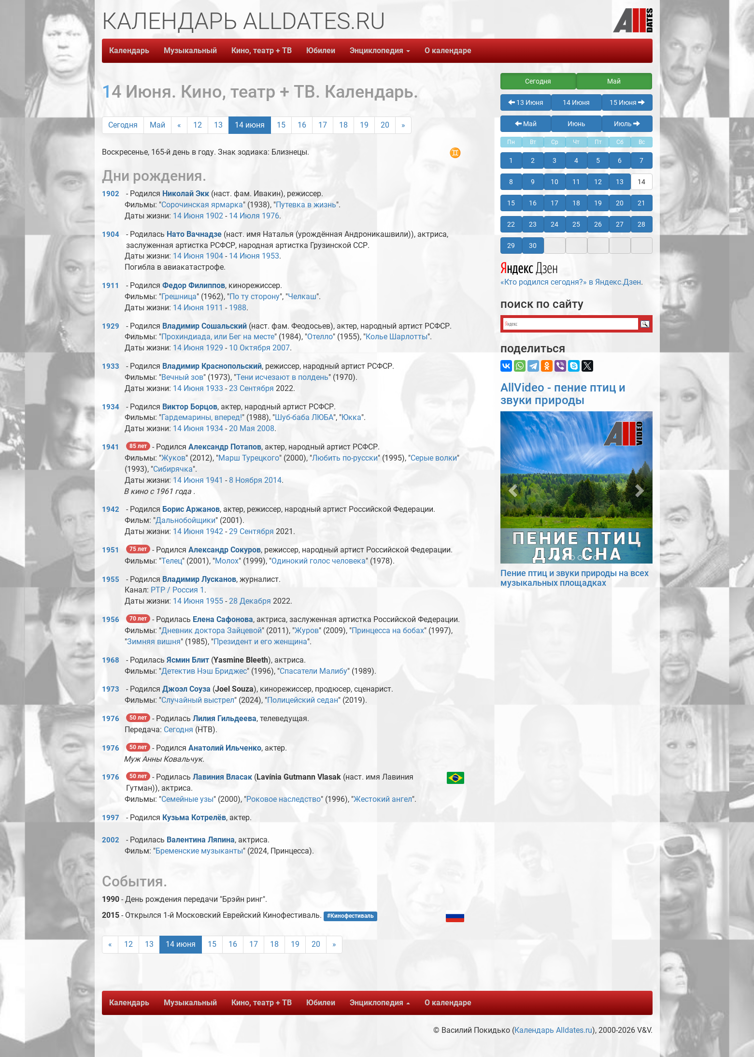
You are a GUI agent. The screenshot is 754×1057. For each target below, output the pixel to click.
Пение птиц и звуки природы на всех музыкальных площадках (574, 578)
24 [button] (554, 224)
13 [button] (620, 182)
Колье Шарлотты (396, 336)
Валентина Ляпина (201, 839)
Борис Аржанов (191, 509)
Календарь (129, 50)
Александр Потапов (224, 446)
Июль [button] (627, 124)
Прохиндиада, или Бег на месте (217, 336)
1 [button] (511, 160)
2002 (110, 840)
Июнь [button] (576, 124)
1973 (110, 689)
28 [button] (641, 224)
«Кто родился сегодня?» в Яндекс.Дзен (570, 273)
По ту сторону (254, 296)
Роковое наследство (283, 799)
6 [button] (620, 160)
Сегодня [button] (538, 81)
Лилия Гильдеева (224, 718)
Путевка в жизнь (306, 204)
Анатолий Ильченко (224, 748)
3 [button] (554, 160)
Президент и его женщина (260, 641)
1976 (270, 215)
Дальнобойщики (185, 520)
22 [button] (511, 224)
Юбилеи (320, 50)
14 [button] (641, 182)
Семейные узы (187, 799)
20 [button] (620, 203)
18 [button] (576, 203)
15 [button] (511, 203)
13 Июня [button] (525, 102)
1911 (110, 285)
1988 (237, 307)
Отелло (320, 336)
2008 (265, 428)
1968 (110, 660)
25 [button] (576, 224)
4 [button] (576, 160)
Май (157, 125)
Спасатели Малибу (313, 671)
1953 (270, 256)
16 (302, 125)
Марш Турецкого (248, 458)
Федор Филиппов (193, 285)
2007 (281, 347)
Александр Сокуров (224, 549)
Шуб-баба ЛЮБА (304, 417)
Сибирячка (173, 469)
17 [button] (554, 203)
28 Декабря (250, 601)
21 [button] (641, 203)
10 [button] (554, 182)
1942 (110, 509)
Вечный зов (182, 377)
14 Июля (244, 215)
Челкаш (302, 296)
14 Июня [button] (576, 102)
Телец (171, 560)
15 (281, 125)
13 (218, 125)
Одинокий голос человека (318, 560)
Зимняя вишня (154, 641)
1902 (110, 193)
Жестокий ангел (383, 799)
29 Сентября (251, 531)
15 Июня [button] (627, 102)
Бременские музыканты (199, 850)
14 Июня (188, 215)
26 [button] (598, 224)
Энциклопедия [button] (380, 50)
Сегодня (123, 125)
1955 (110, 579)
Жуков (173, 458)
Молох (227, 560)
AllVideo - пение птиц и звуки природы (563, 394)
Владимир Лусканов (199, 579)
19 (364, 125)
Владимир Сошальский (204, 326)
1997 (110, 817)
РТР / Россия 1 (177, 589)
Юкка (351, 417)
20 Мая (242, 428)
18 (343, 125)
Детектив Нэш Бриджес (204, 671)
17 (322, 125)
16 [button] (533, 203)
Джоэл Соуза (186, 689)
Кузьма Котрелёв (194, 817)
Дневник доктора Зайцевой (211, 630)
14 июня (250, 125)
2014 (273, 480)
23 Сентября (251, 388)
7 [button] (641, 160)
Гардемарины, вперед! (201, 417)
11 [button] (576, 182)
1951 (110, 550)
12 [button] (598, 182)
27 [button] (620, 224)
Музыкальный (190, 50)
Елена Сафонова (223, 619)
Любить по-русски (345, 458)
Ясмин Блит (188, 660)
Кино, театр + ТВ (261, 50)
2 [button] (533, 160)
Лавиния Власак (222, 777)
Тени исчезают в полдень (282, 377)
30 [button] (533, 245)
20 (385, 125)
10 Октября (249, 347)
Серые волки (434, 458)
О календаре (448, 50)
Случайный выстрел (197, 700)
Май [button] (614, 81)
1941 (110, 447)
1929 (110, 326)
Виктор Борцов (189, 406)
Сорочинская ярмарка (202, 204)
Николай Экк (185, 193)
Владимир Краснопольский (212, 366)
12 (197, 125)
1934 (110, 407)
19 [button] (598, 203)
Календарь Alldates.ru (553, 1030)
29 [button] (511, 245)
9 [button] (533, 182)
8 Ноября (245, 480)
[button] (511, 487)
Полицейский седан (302, 700)
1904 (110, 234)
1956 (110, 619)
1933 (110, 366)
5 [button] (598, 160)
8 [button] (511, 182)
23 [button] (533, 224)
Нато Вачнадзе (194, 234)
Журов (307, 630)
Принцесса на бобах (388, 630)
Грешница (179, 296)
